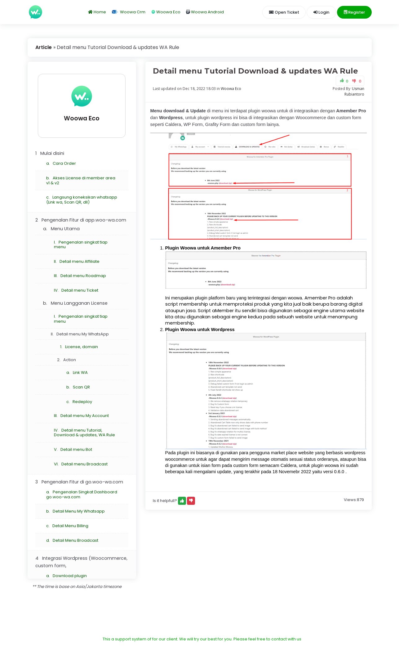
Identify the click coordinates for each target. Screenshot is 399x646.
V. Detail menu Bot (73, 449)
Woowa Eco (165, 12)
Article (43, 47)
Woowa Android (205, 12)
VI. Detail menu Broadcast (81, 464)
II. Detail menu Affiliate (77, 261)
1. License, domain (79, 347)
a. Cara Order (61, 163)
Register (354, 12)
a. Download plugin (66, 576)
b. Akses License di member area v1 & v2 (80, 180)
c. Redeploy (79, 402)
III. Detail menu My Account (81, 416)
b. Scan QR (78, 387)
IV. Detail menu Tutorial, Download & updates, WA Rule (84, 432)
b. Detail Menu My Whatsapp (75, 511)
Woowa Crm (128, 12)
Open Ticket (284, 12)
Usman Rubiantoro (354, 91)
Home (97, 12)
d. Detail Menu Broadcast (72, 540)
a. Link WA (77, 372)
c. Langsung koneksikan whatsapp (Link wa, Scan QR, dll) (81, 199)
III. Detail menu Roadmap (80, 276)
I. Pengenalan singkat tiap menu (81, 244)
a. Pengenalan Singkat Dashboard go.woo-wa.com (81, 494)
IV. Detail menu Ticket (76, 290)
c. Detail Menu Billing (67, 526)
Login (321, 12)
